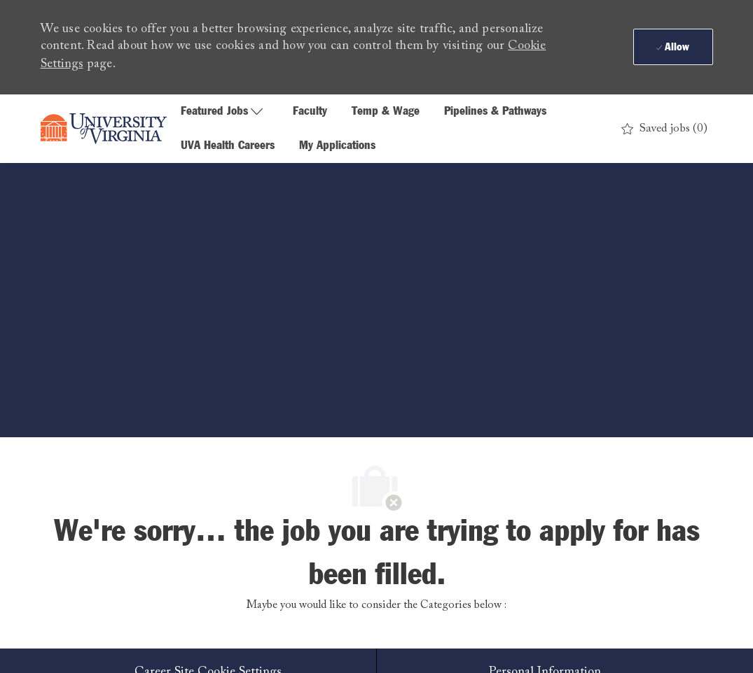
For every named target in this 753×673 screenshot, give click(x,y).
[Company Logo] (104, 128)
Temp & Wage (386, 111)
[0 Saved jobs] (664, 129)
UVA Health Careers (228, 146)
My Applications (337, 146)
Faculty (310, 111)
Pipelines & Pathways (495, 111)
